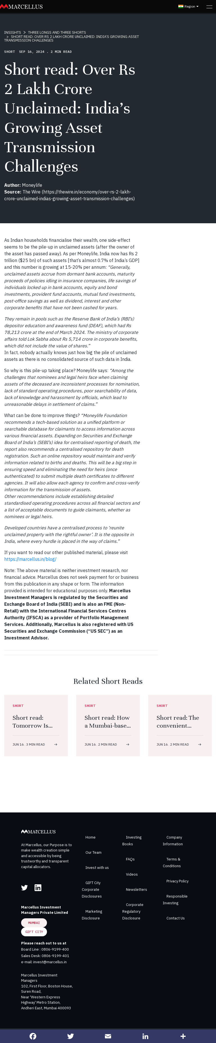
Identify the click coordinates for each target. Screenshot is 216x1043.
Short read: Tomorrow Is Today (30, 725)
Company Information (173, 840)
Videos (132, 874)
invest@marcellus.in (50, 962)
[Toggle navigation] (209, 6)
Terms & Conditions (172, 862)
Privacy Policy (177, 881)
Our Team (94, 852)
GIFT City (34, 932)
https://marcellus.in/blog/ (30, 559)
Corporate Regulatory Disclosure (132, 911)
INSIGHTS (12, 32)
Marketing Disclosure (92, 915)
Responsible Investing (175, 899)
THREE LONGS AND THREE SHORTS (57, 32)
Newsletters (136, 889)
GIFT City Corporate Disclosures (92, 889)
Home (91, 837)
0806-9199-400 (55, 949)
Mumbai (34, 923)
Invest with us (97, 867)
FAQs (130, 859)
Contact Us (175, 918)
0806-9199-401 (55, 955)
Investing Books (131, 840)
